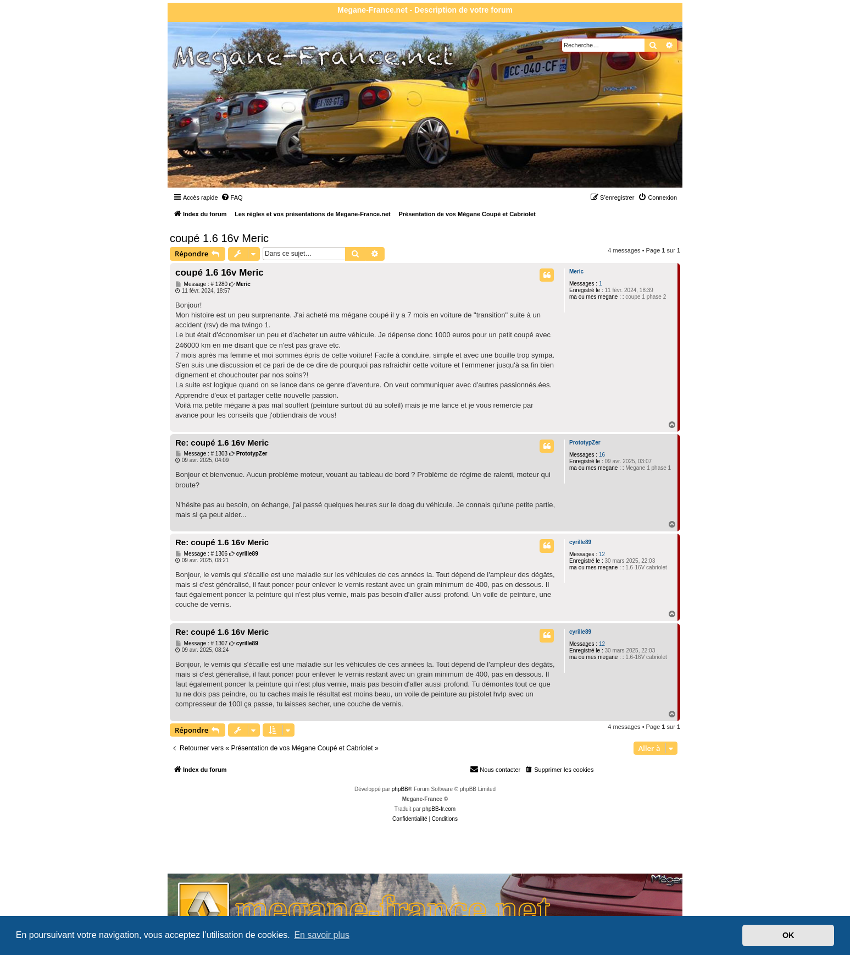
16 (602, 455)
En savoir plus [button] (321, 935)
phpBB (400, 789)
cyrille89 (580, 542)
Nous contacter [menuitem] (495, 769)
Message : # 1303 (201, 454)
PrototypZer (585, 443)
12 (602, 554)
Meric (576, 271)
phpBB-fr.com (439, 809)
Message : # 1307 (201, 643)
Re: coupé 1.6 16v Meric (222, 442)
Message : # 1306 (201, 554)
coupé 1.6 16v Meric (219, 238)
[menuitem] (232, 197)
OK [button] (788, 935)
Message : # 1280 (201, 284)
